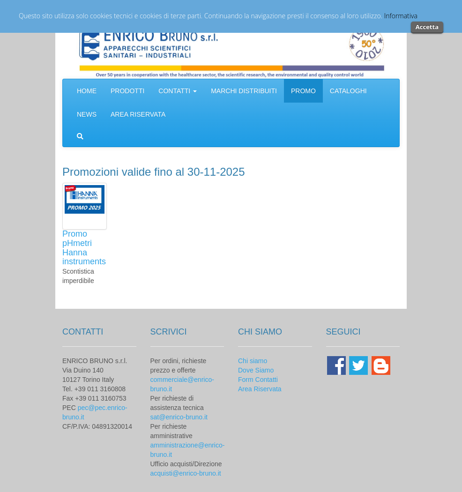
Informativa (400, 15)
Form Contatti (258, 379)
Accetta (427, 26)
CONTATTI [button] (177, 91)
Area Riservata (260, 389)
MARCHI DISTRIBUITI (244, 91)
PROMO (303, 91)
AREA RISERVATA (138, 114)
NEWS (87, 114)
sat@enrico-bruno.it (179, 417)
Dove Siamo (256, 370)
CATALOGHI (348, 91)
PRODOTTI (127, 91)
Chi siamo (252, 361)
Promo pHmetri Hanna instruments (84, 247)
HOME (87, 91)
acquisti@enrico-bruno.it (185, 473)
